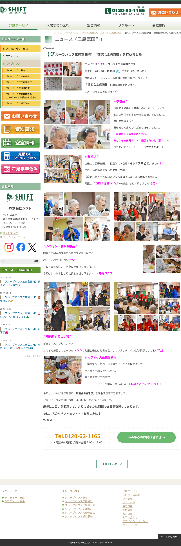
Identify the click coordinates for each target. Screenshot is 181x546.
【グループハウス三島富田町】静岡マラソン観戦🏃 (20, 283)
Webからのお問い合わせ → (146, 437)
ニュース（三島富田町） (111, 32)
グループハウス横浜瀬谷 (18, 103)
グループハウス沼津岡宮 (18, 88)
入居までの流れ (57, 25)
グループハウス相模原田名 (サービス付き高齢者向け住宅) (22, 96)
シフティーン (10, 56)
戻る (47, 419)
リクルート (126, 25)
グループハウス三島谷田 (18, 76)
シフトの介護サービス (15, 48)
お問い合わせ (130, 517)
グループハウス (65, 32)
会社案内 (158, 25)
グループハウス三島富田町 (86, 32)
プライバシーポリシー (15, 237)
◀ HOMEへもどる (112, 464)
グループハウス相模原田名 (80, 512)
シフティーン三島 (15, 497)
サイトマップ (10, 233)
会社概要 (127, 513)
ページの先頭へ (169, 536)
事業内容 (127, 506)
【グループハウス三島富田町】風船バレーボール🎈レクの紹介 (20, 346)
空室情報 (93, 25)
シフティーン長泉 (15, 501)
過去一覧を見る (34, 356)
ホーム (53, 32)
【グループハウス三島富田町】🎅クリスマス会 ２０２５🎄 (20, 314)
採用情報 (127, 510)
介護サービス (18, 25)
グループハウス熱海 (15, 70)
